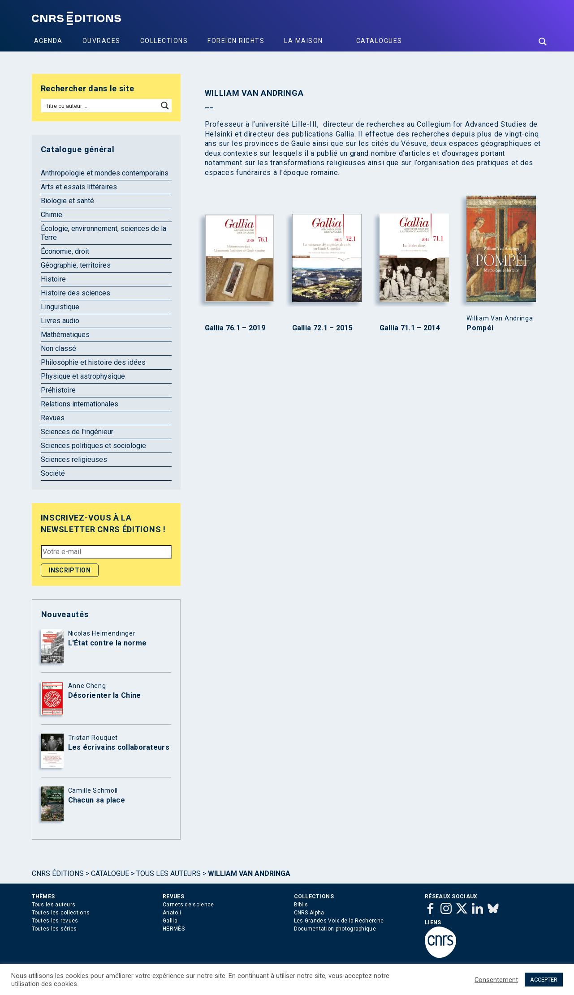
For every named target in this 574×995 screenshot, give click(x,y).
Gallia (170, 921)
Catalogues (379, 40)
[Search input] (100, 105)
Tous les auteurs (168, 873)
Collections (164, 40)
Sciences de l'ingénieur (77, 431)
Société (53, 473)
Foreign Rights (235, 40)
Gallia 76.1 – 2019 (235, 328)
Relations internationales (79, 404)
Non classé (58, 348)
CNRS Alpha (309, 913)
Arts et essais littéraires (79, 187)
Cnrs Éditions (58, 873)
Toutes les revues (55, 921)
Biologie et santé (67, 200)
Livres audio (60, 320)
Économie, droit (65, 251)
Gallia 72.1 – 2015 (322, 328)
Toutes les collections (61, 913)
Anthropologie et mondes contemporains (104, 173)
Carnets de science (188, 904)
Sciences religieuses (74, 459)
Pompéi (479, 328)
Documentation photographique (335, 929)
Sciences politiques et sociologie (93, 445)
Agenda (48, 40)
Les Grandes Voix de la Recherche (339, 921)
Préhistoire (58, 390)
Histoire (53, 279)
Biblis (301, 904)
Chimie (51, 214)
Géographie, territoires (76, 265)
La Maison (303, 40)
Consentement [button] (496, 980)
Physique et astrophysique (83, 376)
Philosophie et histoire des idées (93, 362)
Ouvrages (101, 40)
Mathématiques (65, 334)
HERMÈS (174, 929)
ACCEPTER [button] (543, 979)
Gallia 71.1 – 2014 (410, 328)
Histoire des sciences (75, 293)
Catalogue (110, 873)
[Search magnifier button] (542, 41)
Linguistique (60, 307)
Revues (53, 418)
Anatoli (172, 913)
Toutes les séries (54, 929)
